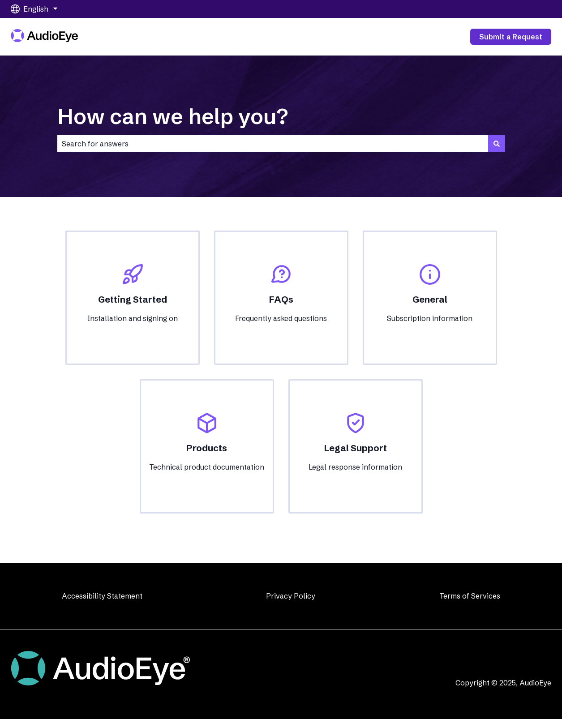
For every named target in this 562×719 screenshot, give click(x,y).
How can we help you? (172, 116)
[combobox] (272, 143)
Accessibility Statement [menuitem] (102, 595)
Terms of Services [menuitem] (469, 595)
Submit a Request (510, 36)
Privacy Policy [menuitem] (290, 595)
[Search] (496, 143)
